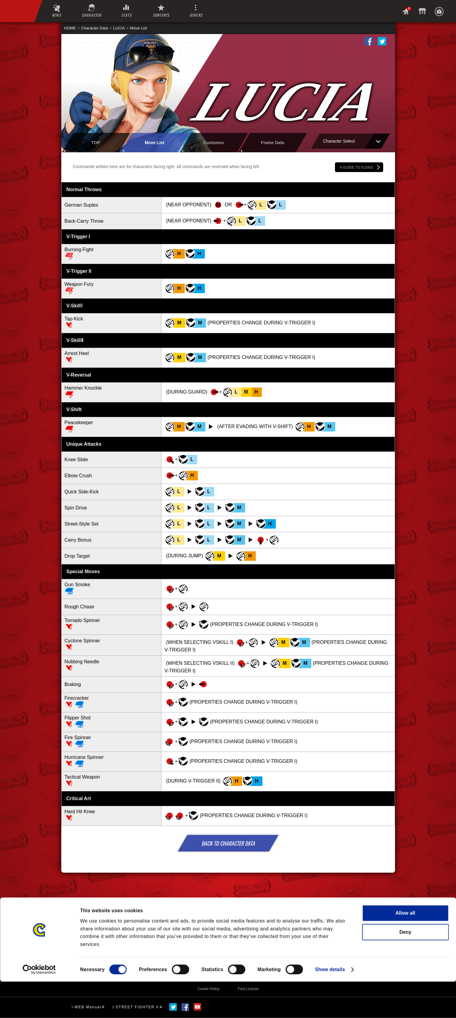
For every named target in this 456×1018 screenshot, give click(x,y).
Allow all (405, 949)
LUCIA (119, 28)
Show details (330, 1005)
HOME (70, 28)
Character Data (94, 28)
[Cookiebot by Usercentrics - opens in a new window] (39, 1006)
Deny (405, 968)
